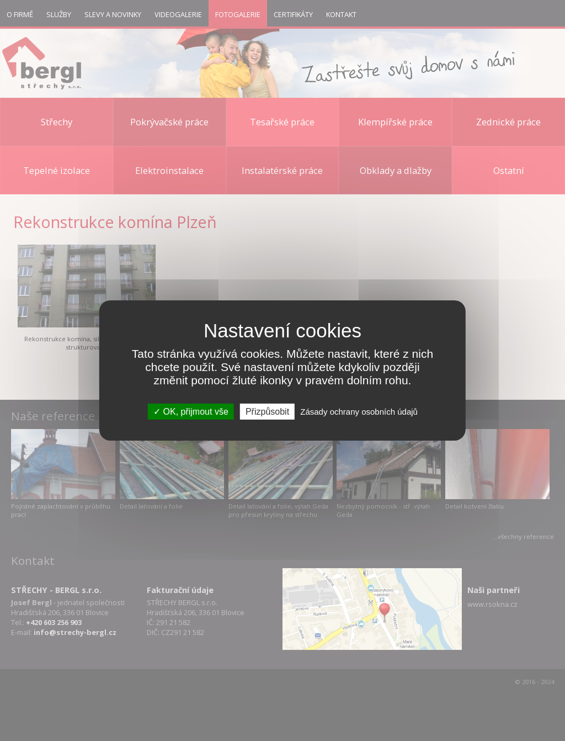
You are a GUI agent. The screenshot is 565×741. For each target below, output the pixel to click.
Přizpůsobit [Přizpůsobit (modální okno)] (267, 411)
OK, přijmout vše (190, 411)
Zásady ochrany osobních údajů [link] (359, 411)
